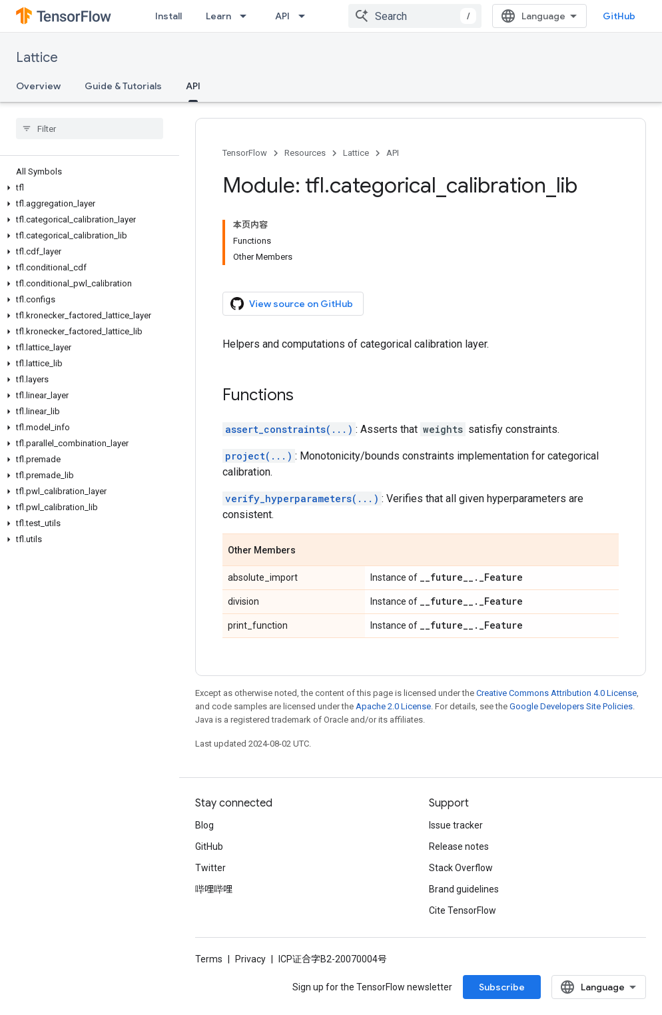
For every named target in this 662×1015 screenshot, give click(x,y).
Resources (305, 153)
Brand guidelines (464, 889)
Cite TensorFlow (462, 910)
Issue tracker (456, 825)
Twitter (210, 867)
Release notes (459, 846)
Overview (38, 86)
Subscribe (502, 987)
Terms (208, 959)
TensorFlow (244, 153)
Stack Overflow (461, 867)
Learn (218, 16)
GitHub (619, 16)
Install (168, 16)
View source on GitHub (291, 303)
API (282, 16)
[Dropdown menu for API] (306, 16)
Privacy (250, 959)
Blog (204, 825)
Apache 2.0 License (393, 706)
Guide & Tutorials (123, 86)
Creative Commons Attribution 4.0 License (556, 693)
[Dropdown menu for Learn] (247, 16)
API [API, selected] (193, 86)
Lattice (37, 57)
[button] (87, 188)
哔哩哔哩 (213, 889)
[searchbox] (89, 128)
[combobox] (415, 16)
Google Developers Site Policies (571, 706)
